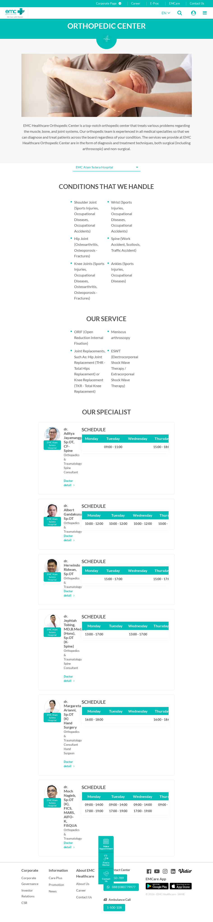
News (53, 891)
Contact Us (197, 3)
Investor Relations (27, 893)
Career (135, 3)
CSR (24, 903)
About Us (82, 884)
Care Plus (55, 878)
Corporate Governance (29, 881)
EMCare (174, 3)
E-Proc (154, 3)
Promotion (56, 885)
